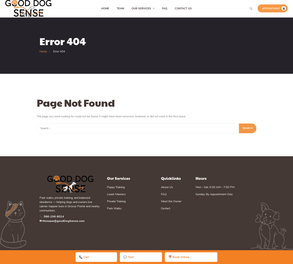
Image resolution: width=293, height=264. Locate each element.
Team (120, 8)
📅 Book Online (166, 257)
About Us (167, 187)
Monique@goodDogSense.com (63, 221)
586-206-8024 (54, 217)
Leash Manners (116, 194)
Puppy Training (116, 187)
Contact (165, 208)
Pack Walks (114, 208)
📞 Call (121, 257)
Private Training (116, 201)
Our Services (141, 8)
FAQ (164, 8)
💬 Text (141, 257)
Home (105, 8)
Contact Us (183, 8)
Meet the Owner (171, 201)
